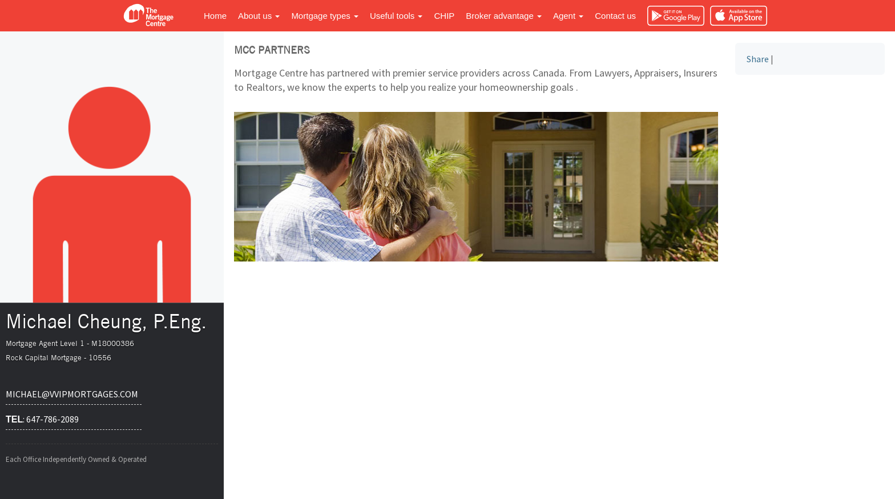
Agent (568, 16)
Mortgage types (324, 16)
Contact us (615, 16)
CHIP (444, 16)
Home (215, 16)
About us (259, 16)
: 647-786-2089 (42, 419)
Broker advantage (504, 16)
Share (758, 59)
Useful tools (396, 16)
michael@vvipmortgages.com (72, 394)
